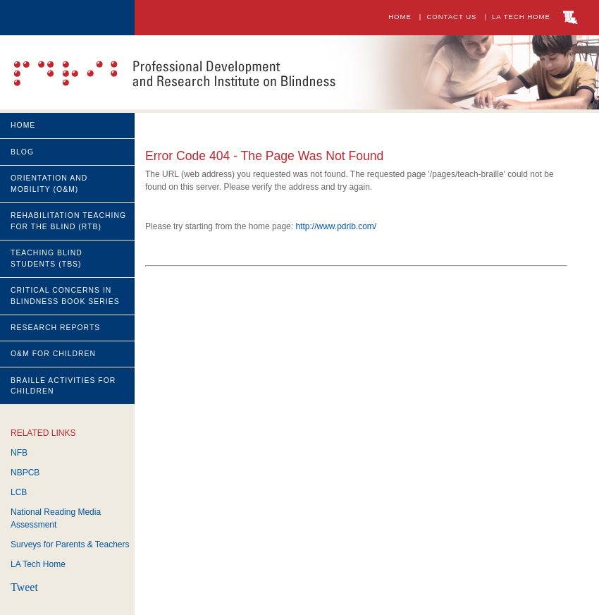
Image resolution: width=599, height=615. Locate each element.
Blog (22, 152)
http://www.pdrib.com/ (335, 226)
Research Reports (55, 327)
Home (400, 16)
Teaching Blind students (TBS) (46, 258)
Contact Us (452, 16)
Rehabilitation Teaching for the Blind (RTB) (68, 221)
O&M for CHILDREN (53, 354)
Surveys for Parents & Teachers (70, 544)
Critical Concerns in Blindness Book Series (65, 295)
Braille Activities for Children (63, 386)
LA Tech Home (523, 16)
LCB (19, 492)
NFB (19, 453)
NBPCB (25, 472)
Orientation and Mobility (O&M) (49, 183)
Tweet (24, 587)
